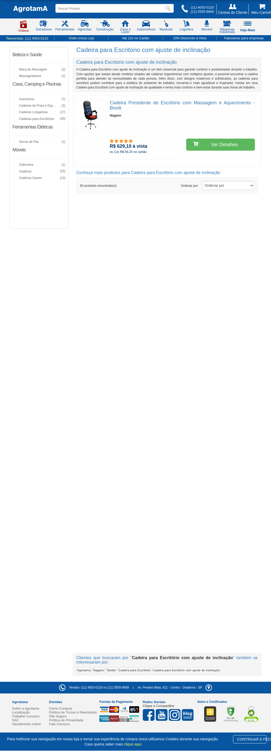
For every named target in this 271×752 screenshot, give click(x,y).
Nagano (98, 670)
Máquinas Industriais (227, 28)
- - (175, 687)
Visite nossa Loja (81, 38)
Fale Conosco (59, 724)
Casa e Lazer (125, 28)
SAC (15, 720)
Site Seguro (58, 716)
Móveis (19, 149)
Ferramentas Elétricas (32, 127)
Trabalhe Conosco (26, 716)
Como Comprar (60, 708)
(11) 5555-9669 (202, 12)
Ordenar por (190, 186)
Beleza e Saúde (27, 54)
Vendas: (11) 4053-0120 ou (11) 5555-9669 (94, 687)
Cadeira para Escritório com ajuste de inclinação (186, 670)
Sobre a (25, 708)
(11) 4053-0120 (202, 7)
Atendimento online (26, 724)
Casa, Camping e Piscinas (36, 84)
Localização (21, 712)
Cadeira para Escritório (134, 670)
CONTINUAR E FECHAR (252, 739)
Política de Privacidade (66, 720)
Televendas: (27, 38)
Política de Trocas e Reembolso (73, 712)
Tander (111, 670)
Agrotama (84, 670)
